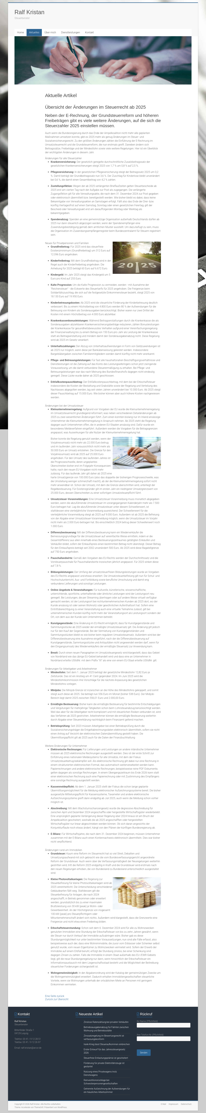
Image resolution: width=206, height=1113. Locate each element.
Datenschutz (186, 1104)
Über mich (50, 32)
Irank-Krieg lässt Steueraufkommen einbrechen (107, 1044)
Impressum (173, 1104)
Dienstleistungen (70, 32)
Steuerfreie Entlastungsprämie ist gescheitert (106, 1058)
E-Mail (163, 1104)
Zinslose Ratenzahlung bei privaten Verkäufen (106, 1022)
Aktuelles (34, 32)
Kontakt (89, 32)
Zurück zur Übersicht (56, 999)
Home (20, 32)
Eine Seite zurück (54, 996)
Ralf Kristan (29, 12)
